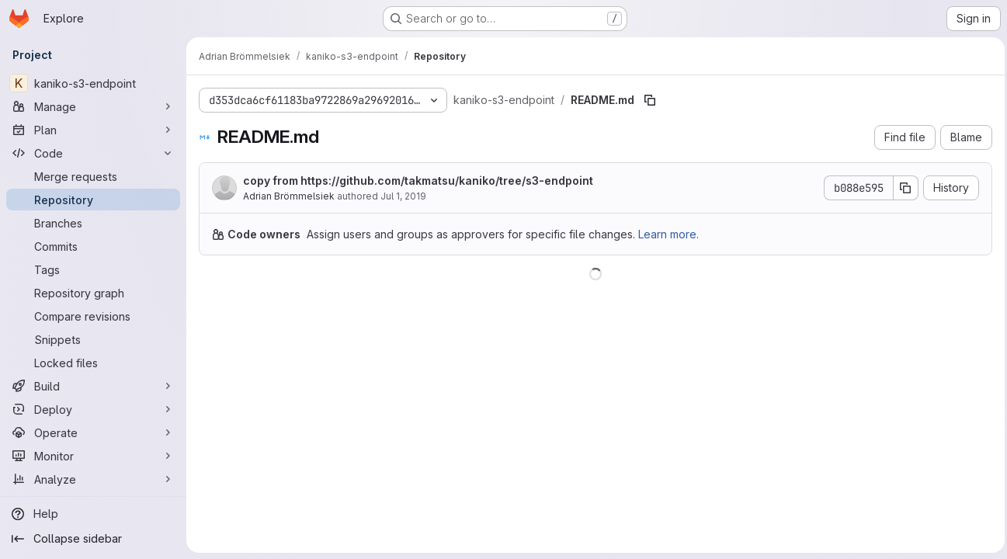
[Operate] (93, 432)
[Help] (93, 514)
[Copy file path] (649, 100)
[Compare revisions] (93, 316)
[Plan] (93, 130)
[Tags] (93, 269)
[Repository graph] (93, 293)
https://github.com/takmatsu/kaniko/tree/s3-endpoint (446, 180)
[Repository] (93, 199)
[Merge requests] (93, 176)
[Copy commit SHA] (902, 187)
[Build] (93, 386)
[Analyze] (93, 479)
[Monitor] (93, 456)
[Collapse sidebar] (93, 539)
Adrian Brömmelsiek (289, 196)
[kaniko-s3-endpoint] (93, 83)
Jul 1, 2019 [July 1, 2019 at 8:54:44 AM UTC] (403, 196)
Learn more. (668, 234)
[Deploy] (93, 409)
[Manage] (93, 106)
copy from (418, 180)
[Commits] (93, 246)
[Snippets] (93, 339)
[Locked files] (93, 362)
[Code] (93, 153)
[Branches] (93, 223)
